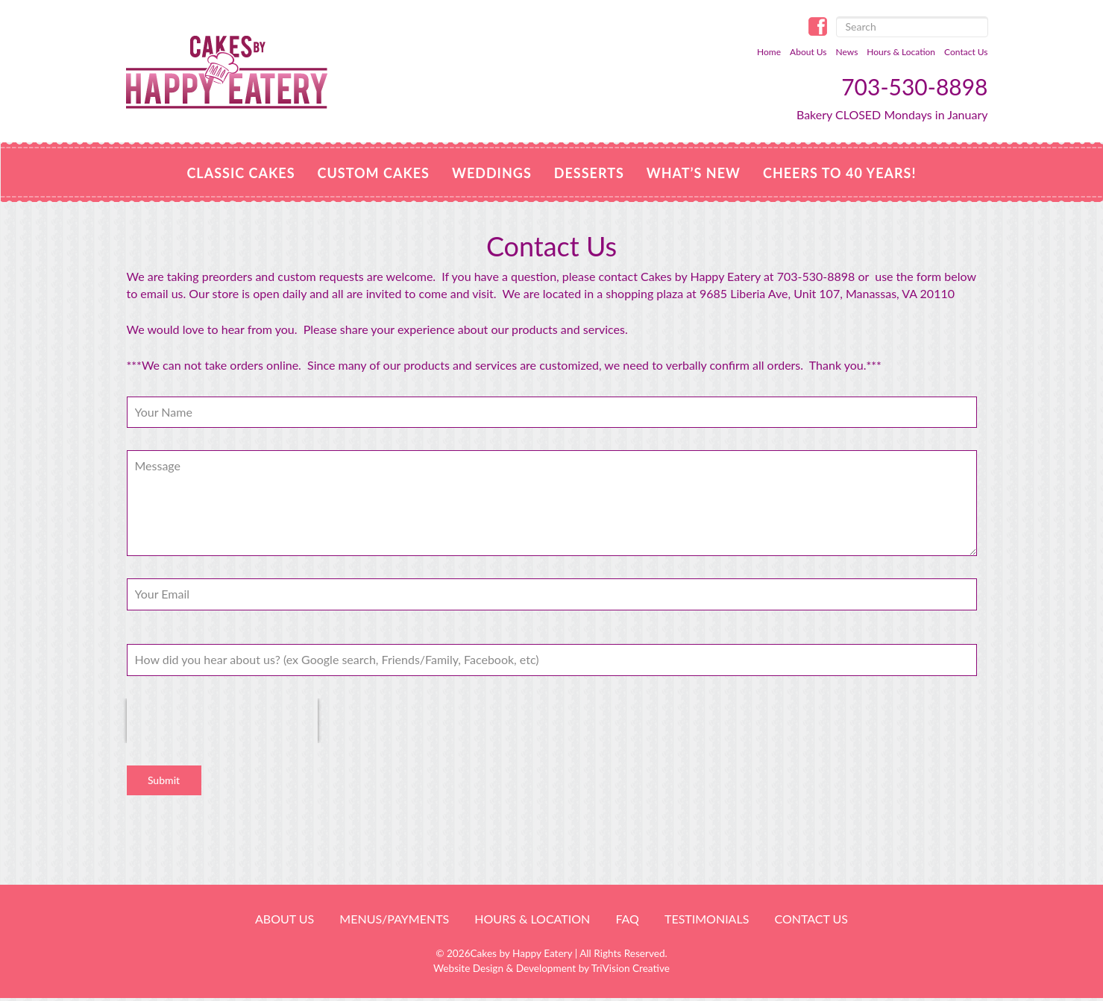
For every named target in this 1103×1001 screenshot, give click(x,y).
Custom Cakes (374, 173)
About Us (808, 51)
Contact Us (965, 51)
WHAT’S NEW (694, 173)
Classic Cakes (240, 173)
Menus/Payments (394, 919)
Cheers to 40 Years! (840, 173)
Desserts (589, 173)
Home (769, 51)
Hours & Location (901, 51)
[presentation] (222, 720)
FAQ (626, 919)
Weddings (492, 173)
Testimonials (706, 919)
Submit (164, 780)
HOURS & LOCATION (532, 919)
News (847, 51)
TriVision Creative (630, 968)
